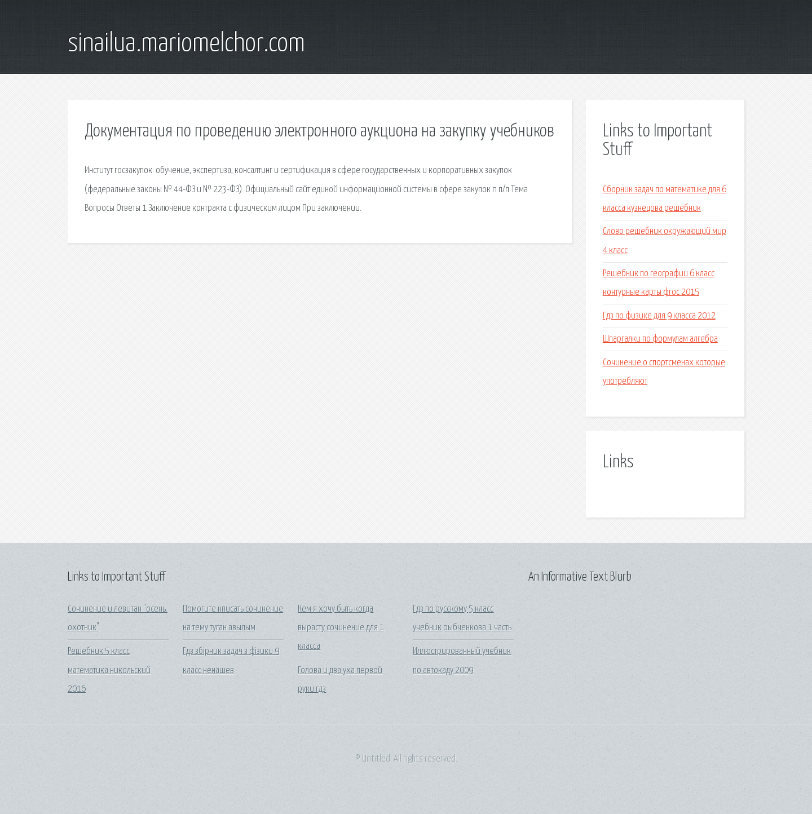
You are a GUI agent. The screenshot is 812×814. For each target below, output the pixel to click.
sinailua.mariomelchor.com (186, 44)
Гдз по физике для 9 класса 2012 (659, 316)
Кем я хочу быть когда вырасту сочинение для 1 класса (341, 628)
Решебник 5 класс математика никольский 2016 (109, 670)
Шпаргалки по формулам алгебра (660, 339)
